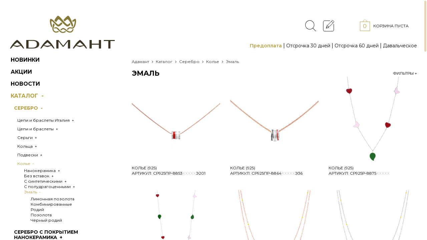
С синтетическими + (46, 181)
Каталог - (28, 96)
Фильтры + (405, 73)
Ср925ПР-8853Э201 (179, 173)
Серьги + (27, 137)
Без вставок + (39, 175)
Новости (25, 84)
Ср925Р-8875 (370, 173)
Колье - (26, 163)
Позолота (41, 214)
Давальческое (400, 46)
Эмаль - (33, 191)
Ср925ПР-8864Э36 (277, 173)
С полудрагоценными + (50, 186)
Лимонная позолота (52, 198)
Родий (37, 209)
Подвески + (30, 154)
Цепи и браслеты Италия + (46, 120)
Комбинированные (51, 204)
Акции (21, 72)
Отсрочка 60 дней (357, 46)
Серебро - (29, 108)
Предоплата (266, 46)
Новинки (25, 60)
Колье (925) (144, 167)
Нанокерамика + (42, 170)
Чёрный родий (46, 220)
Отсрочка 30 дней (308, 46)
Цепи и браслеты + (38, 128)
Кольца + (27, 146)
